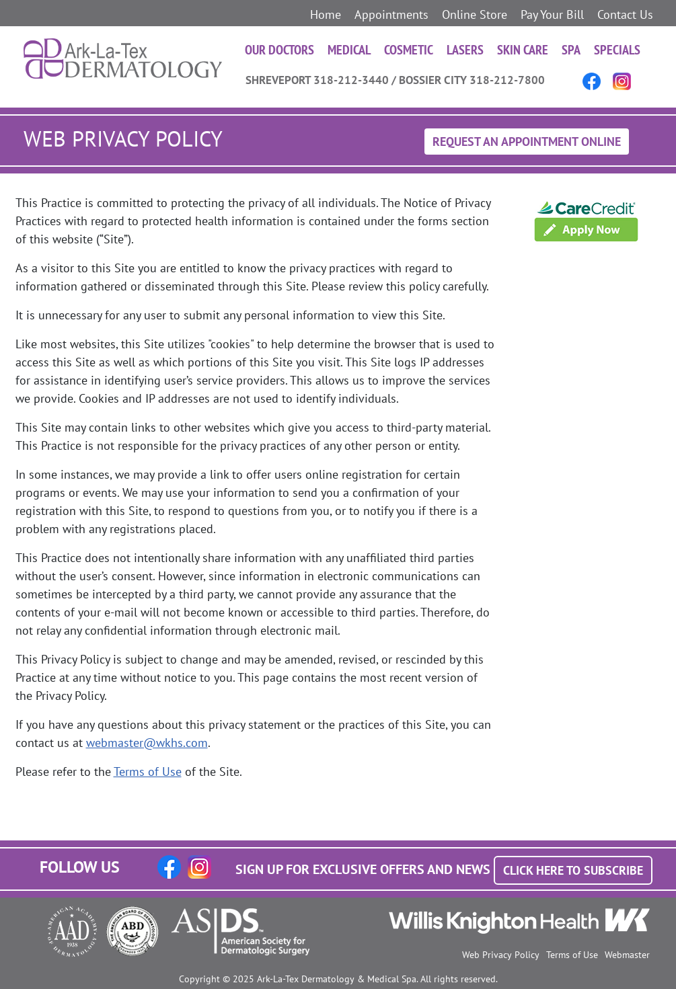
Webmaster (627, 955)
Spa (571, 49)
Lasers (465, 49)
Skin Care (522, 49)
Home (325, 14)
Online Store (474, 14)
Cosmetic (408, 49)
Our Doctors (279, 49)
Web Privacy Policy (500, 955)
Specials (617, 49)
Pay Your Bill (552, 14)
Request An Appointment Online (527, 141)
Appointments (391, 14)
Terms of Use (148, 771)
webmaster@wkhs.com (147, 742)
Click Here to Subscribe (573, 870)
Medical (349, 49)
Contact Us (625, 14)
